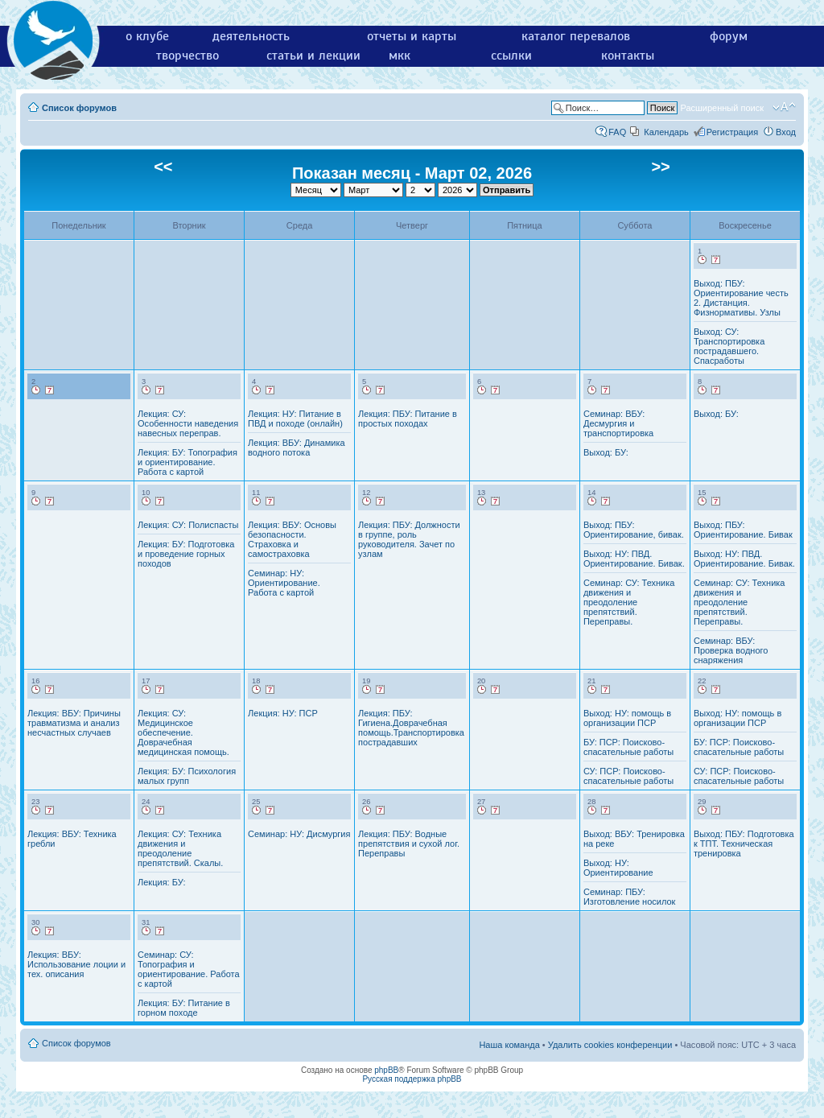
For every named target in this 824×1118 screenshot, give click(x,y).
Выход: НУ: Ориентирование (618, 867)
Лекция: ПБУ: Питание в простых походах (407, 418)
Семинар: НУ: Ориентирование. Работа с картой (284, 582)
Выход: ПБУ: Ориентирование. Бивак (743, 529)
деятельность (251, 36)
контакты (627, 55)
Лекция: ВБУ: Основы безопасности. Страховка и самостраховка (292, 539)
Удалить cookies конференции (610, 1045)
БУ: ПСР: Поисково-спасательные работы (628, 747)
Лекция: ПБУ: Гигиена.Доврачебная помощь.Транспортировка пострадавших (411, 727)
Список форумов (79, 108)
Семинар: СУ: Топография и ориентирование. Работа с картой (189, 969)
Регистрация (732, 132)
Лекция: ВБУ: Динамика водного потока (296, 447)
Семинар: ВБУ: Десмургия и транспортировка (618, 423)
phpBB (386, 1070)
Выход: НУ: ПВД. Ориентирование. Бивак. (634, 558)
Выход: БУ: (605, 452)
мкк (399, 55)
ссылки (511, 55)
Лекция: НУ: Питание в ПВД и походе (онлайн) (295, 418)
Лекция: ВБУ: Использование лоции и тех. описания (76, 964)
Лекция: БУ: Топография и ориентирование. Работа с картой (187, 462)
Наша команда (509, 1045)
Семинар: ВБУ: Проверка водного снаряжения (731, 650)
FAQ (617, 132)
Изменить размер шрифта (784, 107)
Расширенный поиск (722, 108)
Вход (786, 132)
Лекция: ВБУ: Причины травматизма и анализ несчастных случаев (74, 722)
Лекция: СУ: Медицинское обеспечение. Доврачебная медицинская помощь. (183, 732)
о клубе (147, 36)
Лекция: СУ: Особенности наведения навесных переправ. (188, 423)
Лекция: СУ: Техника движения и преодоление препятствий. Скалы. (180, 848)
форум (729, 36)
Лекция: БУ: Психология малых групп (187, 776)
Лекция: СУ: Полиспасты (188, 525)
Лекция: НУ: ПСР (283, 713)
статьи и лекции (313, 55)
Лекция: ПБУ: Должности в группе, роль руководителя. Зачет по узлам (409, 539)
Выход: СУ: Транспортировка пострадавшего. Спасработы (729, 346)
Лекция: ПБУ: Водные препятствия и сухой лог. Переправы (408, 843)
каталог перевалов (575, 36)
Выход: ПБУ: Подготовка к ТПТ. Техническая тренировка (744, 843)
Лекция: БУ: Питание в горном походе (184, 1007)
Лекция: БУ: (161, 882)
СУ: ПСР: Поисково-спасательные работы (628, 776)
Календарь (666, 132)
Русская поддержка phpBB (411, 1079)
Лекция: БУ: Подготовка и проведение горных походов (186, 553)
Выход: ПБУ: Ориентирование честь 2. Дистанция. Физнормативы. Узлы (741, 297)
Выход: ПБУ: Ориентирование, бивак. (633, 529)
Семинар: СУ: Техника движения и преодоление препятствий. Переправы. (629, 602)
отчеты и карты (411, 36)
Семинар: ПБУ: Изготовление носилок (629, 896)
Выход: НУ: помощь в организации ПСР (627, 718)
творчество (187, 55)
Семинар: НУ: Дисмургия (299, 834)
